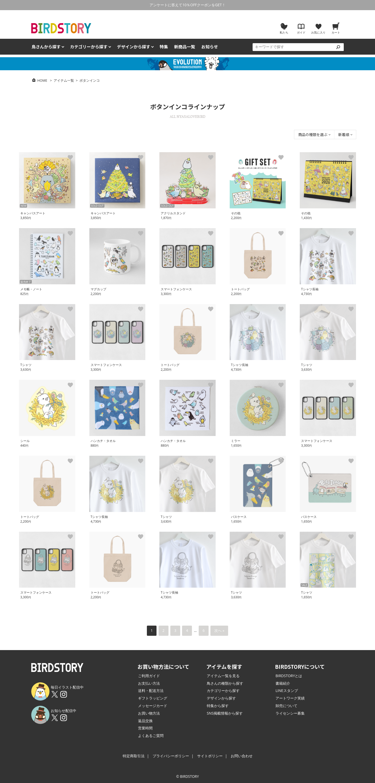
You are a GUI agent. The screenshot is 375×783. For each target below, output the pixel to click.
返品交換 (145, 720)
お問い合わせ (242, 755)
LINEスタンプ (287, 690)
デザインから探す (221, 698)
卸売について (286, 705)
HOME (42, 80)
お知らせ (209, 47)
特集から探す (218, 705)
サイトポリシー (210, 755)
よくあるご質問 (151, 735)
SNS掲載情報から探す (225, 713)
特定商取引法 (134, 755)
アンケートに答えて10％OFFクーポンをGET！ (187, 4)
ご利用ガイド (149, 675)
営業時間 (145, 728)
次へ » (219, 630)
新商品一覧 (184, 47)
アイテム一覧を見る (223, 675)
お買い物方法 (149, 713)
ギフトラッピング (152, 698)
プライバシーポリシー (171, 755)
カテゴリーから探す (223, 690)
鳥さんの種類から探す (225, 683)
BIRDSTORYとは (289, 675)
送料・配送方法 (151, 690)
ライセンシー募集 (290, 713)
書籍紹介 (283, 683)
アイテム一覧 (64, 80)
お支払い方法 (149, 683)
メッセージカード (152, 705)
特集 (164, 47)
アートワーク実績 (290, 698)
